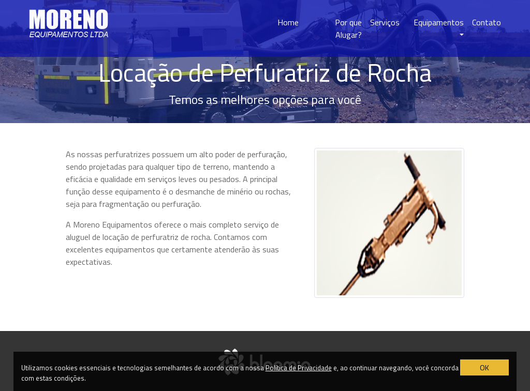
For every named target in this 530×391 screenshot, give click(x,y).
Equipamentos (439, 22)
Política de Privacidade (299, 368)
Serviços (385, 22)
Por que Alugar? (348, 28)
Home (288, 22)
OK (484, 367)
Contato (486, 22)
